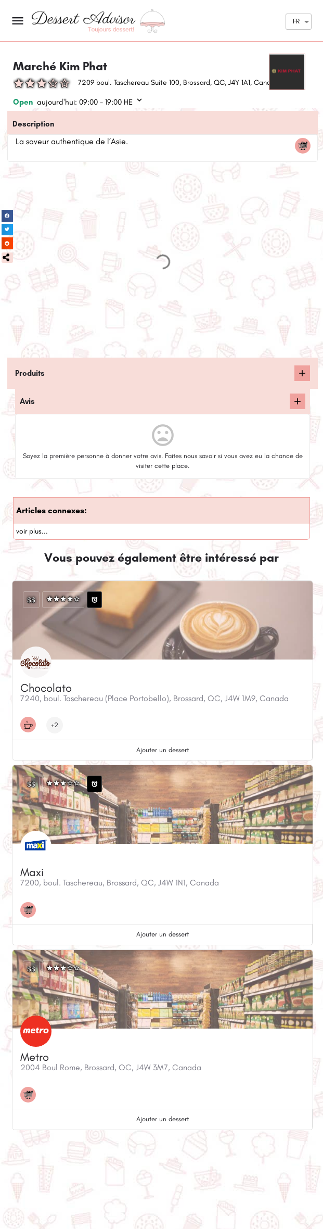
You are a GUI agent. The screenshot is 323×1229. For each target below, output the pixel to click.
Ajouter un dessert (162, 750)
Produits (30, 373)
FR (296, 21)
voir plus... (32, 531)
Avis (27, 401)
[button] (7, 257)
